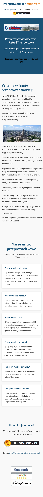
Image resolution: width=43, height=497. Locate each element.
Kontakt (35, 9)
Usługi (27, 9)
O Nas (20, 9)
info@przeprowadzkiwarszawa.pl (24, 453)
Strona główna (10, 9)
